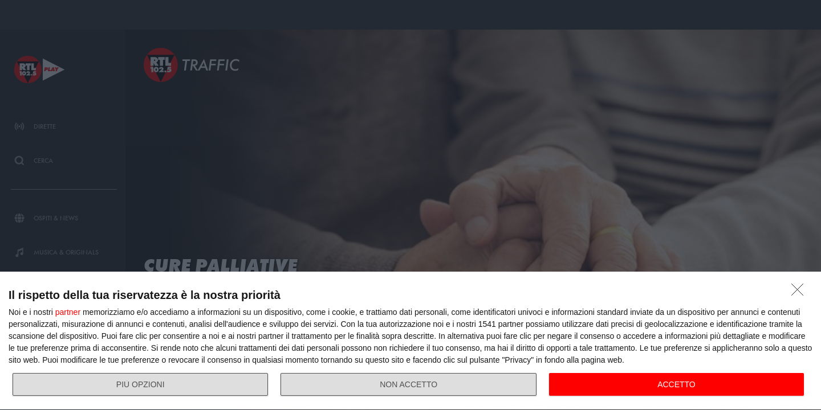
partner (67, 312)
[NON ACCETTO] (800, 293)
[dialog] (410, 341)
